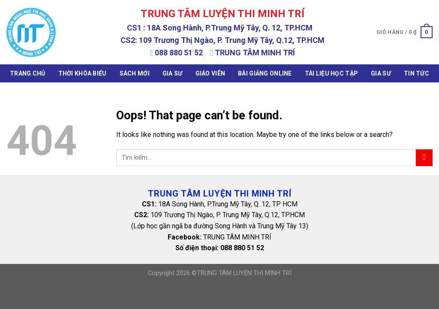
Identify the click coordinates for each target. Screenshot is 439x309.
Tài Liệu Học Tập (331, 73)
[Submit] (424, 157)
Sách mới (135, 73)
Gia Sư (172, 73)
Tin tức (416, 73)
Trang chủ (27, 73)
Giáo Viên (210, 73)
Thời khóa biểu (82, 73)
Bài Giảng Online (265, 73)
